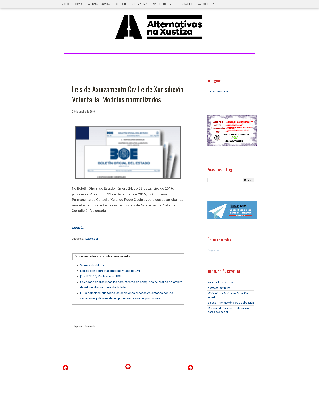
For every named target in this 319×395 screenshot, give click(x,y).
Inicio (65, 4)
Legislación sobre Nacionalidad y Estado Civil (110, 271)
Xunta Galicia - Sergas (220, 282)
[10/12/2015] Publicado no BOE (101, 276)
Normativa (139, 4)
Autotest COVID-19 (219, 287)
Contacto (185, 4)
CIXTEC (121, 4)
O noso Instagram (218, 91)
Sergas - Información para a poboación (231, 302)
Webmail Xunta (99, 4)
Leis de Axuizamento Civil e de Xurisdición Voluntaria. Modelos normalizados (128, 94)
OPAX (78, 4)
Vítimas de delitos (92, 265)
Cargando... (214, 250)
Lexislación (92, 238)
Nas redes (162, 4)
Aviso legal (207, 4)
